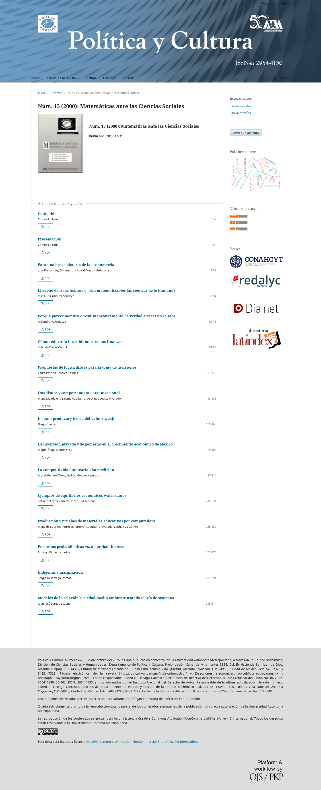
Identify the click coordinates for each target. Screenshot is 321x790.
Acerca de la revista (62, 78)
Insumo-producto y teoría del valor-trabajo (76, 418)
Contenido (47, 213)
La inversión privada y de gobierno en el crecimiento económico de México (105, 444)
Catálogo (109, 78)
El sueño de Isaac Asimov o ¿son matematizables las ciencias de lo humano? (106, 290)
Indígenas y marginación (60, 572)
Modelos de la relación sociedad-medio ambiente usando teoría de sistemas (106, 597)
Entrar (286, 3)
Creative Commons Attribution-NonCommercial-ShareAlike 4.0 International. (143, 741)
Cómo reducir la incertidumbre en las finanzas (80, 341)
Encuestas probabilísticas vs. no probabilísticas (81, 546)
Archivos (56, 93)
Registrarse (268, 3)
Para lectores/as (240, 106)
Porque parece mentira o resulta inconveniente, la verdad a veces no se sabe (107, 316)
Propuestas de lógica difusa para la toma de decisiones (87, 367)
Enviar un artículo (246, 133)
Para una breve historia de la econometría (76, 264)
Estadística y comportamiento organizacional (79, 392)
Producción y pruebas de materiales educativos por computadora (96, 521)
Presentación (50, 239)
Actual (91, 78)
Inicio (35, 78)
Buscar (128, 78)
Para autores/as (240, 113)
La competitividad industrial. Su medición (76, 469)
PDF (47, 227)
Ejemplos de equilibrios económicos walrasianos (82, 495)
